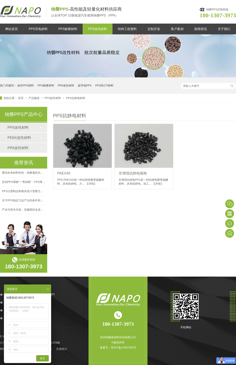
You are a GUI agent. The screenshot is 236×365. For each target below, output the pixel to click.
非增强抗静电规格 (133, 173)
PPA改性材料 (66, 85)
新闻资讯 (200, 29)
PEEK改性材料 (19, 138)
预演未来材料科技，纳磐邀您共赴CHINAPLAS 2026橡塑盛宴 (39, 173)
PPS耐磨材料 (67, 29)
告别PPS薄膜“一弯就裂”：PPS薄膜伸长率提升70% (33, 183)
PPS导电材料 (38, 29)
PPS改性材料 (97, 29)
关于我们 (224, 29)
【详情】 (91, 183)
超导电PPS (85, 85)
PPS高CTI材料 (104, 85)
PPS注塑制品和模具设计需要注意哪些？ (27, 192)
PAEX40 (63, 173)
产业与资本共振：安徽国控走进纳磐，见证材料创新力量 (36, 210)
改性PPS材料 (25, 85)
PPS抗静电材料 (75, 98)
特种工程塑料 (127, 29)
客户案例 (177, 29)
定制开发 (154, 29)
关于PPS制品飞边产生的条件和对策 (24, 201)
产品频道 (34, 98)
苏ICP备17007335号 (123, 347)
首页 (21, 98)
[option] (118, 55)
